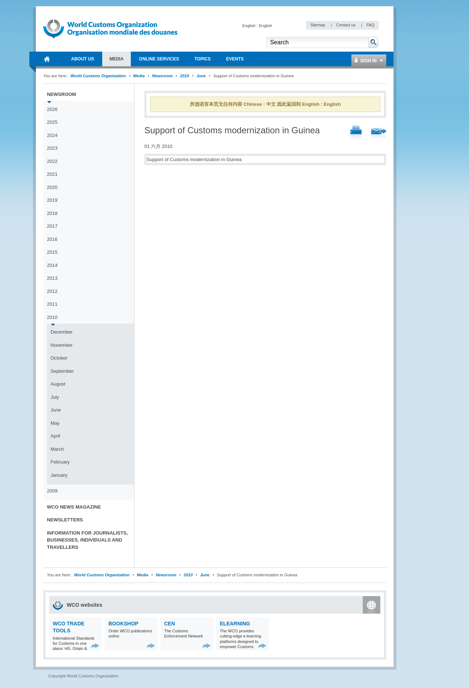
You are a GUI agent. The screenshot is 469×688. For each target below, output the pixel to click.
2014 (52, 265)
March (57, 449)
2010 (184, 76)
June (201, 76)
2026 (52, 109)
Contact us (346, 25)
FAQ (370, 25)
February (60, 462)
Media (139, 76)
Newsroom (162, 76)
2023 (52, 148)
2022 (52, 161)
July (55, 397)
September (62, 371)
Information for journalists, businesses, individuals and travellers (87, 540)
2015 (52, 252)
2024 (52, 135)
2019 (52, 200)
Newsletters (65, 519)
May (55, 423)
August (58, 384)
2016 (52, 239)
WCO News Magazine (74, 507)
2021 (52, 174)
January (59, 475)
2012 (52, 291)
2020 (52, 187)
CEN (169, 623)
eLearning (235, 623)
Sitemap (318, 25)
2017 (52, 226)
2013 (52, 278)
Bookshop (123, 623)
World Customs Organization (98, 76)
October (59, 358)
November (62, 345)
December (62, 332)
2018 (52, 213)
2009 (52, 491)
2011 (52, 304)
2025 (52, 122)
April (55, 436)
